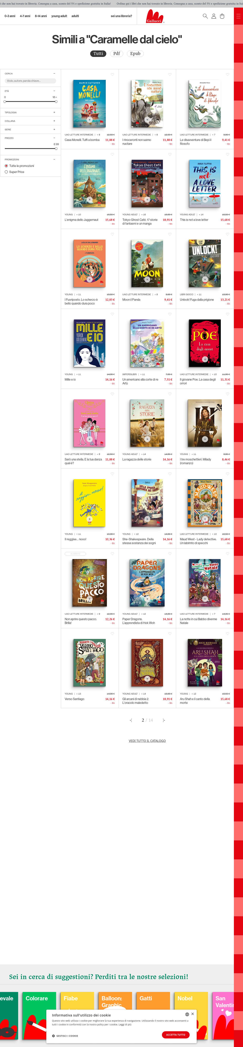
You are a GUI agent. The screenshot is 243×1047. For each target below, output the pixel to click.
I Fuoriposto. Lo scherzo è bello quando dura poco (81, 301)
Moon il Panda (131, 299)
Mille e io (70, 379)
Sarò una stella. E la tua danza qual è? (83, 461)
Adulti (75, 16)
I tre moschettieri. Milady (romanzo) (195, 461)
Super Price (16, 172)
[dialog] (121, 1026)
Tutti (98, 53)
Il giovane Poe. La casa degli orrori (198, 381)
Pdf (116, 53)
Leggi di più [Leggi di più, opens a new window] (125, 1024)
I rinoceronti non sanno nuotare (136, 142)
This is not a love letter (194, 220)
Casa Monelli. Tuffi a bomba (82, 140)
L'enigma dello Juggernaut (81, 220)
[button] (65, 1036)
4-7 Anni (25, 16)
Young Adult (59, 16)
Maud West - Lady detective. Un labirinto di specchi (198, 541)
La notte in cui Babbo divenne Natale (198, 621)
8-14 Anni (41, 16)
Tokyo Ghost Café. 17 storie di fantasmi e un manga (140, 221)
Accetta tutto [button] (175, 1034)
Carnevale (39, 998)
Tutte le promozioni (21, 166)
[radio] (98, 53)
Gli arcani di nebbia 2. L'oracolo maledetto (135, 701)
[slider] (5, 101)
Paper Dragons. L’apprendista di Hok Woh (138, 621)
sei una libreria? (121, 16)
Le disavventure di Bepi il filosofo (195, 142)
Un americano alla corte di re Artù (140, 381)
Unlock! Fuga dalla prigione (197, 299)
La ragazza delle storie (136, 459)
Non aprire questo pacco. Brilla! (81, 621)
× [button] (192, 1014)
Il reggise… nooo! (75, 539)
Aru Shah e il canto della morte (195, 701)
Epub (135, 53)
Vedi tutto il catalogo (147, 741)
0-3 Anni (10, 16)
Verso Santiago (74, 699)
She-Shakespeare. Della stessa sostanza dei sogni (139, 541)
